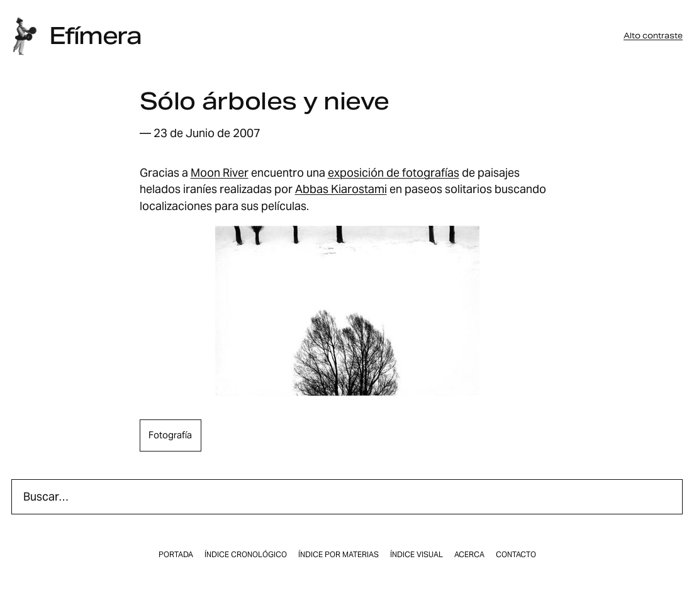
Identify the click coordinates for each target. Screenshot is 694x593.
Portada (176, 555)
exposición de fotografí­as (393, 172)
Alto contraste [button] (653, 36)
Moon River (220, 172)
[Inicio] (24, 36)
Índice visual (416, 555)
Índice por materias (338, 555)
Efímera (95, 36)
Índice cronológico (245, 555)
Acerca (469, 555)
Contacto (516, 555)
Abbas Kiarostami (341, 189)
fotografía (170, 435)
